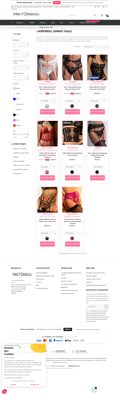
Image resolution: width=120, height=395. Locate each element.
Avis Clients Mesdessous (69, 290)
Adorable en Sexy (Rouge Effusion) (47, 150)
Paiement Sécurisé (67, 293)
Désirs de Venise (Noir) (97, 84)
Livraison (64, 278)
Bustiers (15, 157)
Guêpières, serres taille (21, 153)
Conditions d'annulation (69, 284)
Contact (39, 282)
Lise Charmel (97, 82)
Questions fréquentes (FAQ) (45, 276)
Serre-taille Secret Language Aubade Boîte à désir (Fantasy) (97, 155)
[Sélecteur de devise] (97, 6)
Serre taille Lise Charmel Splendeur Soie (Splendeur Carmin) (72, 221)
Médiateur (64, 287)
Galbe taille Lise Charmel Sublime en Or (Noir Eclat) (47, 220)
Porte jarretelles (18, 161)
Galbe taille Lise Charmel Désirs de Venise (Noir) (97, 88)
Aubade (47, 82)
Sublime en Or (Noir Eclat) (47, 216)
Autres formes (19, 144)
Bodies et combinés (19, 149)
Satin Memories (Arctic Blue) (47, 84)
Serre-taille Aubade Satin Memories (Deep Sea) (72, 88)
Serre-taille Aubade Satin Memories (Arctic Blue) (47, 88)
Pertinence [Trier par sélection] (96, 46)
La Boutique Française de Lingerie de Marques (26, 6)
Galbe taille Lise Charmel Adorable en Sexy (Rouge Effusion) (47, 155)
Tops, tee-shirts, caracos (21, 165)
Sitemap (89, 282)
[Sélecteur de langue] (105, 6)
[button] (4, 391)
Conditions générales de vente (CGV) (71, 274)
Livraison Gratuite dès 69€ (61, 6)
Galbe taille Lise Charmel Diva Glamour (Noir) (72, 154)
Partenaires (40, 279)
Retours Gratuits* (66, 281)
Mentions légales (41, 273)
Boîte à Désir (97, 150)
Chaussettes (17, 173)
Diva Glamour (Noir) (72, 150)
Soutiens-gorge (91, 276)
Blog (37, 285)
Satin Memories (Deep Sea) (72, 84)
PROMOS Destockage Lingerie (96, 285)
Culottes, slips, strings (93, 279)
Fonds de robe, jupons (21, 169)
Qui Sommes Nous (42, 288)
